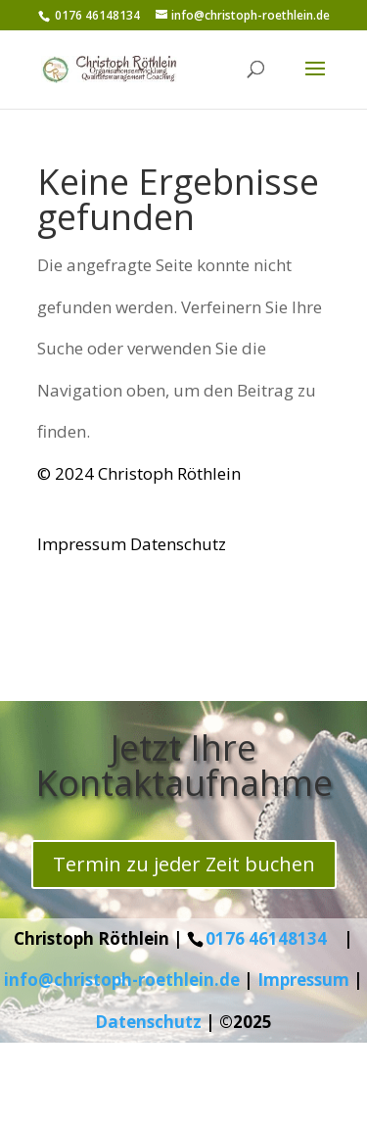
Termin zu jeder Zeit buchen (184, 864)
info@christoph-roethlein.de (122, 979)
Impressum (81, 544)
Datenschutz (178, 544)
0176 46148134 (266, 938)
